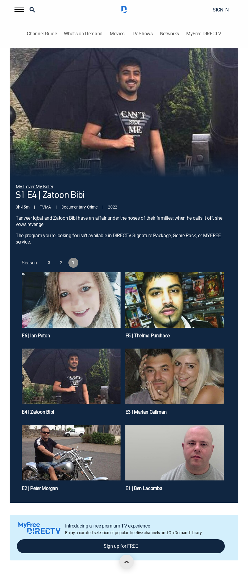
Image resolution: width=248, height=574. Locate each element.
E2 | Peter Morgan (40, 488)
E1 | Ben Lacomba (143, 488)
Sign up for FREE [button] (121, 546)
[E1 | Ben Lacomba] (175, 461)
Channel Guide (42, 33)
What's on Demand (83, 33)
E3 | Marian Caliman (146, 412)
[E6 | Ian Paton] (71, 308)
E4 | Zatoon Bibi (38, 412)
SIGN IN (221, 9)
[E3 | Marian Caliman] (175, 384)
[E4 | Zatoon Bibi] (71, 384)
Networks (169, 33)
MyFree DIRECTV (203, 33)
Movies (117, 33)
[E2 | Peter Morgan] (71, 461)
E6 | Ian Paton (36, 335)
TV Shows (142, 33)
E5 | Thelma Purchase (147, 335)
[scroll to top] (126, 562)
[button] (19, 9)
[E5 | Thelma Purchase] (175, 308)
